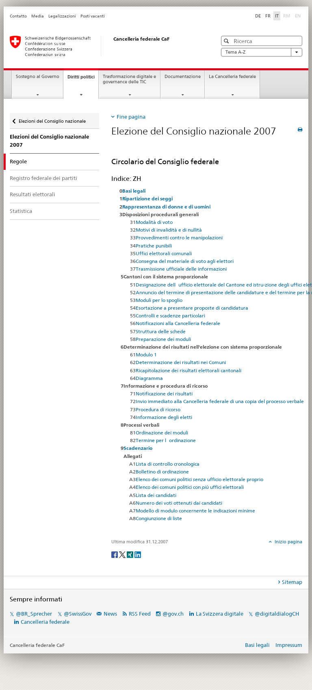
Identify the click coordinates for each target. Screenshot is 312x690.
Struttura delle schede (161, 331)
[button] (227, 41)
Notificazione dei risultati (164, 394)
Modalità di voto (154, 222)
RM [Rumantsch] (286, 16)
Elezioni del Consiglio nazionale (52, 121)
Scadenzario (138, 448)
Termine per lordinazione (166, 440)
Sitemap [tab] (292, 582)
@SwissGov (77, 613)
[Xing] (130, 554)
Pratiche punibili (154, 246)
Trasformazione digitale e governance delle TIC (129, 79)
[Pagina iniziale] (105, 46)
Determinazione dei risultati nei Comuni (181, 362)
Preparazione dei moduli (163, 339)
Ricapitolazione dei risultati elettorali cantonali (188, 370)
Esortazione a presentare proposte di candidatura (192, 308)
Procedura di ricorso (158, 409)
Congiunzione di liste (159, 518)
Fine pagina (131, 116)
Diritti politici (82, 79)
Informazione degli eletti (164, 417)
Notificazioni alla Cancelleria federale (178, 323)
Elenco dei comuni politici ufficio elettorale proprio (199, 479)
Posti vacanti (92, 16)
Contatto (18, 16)
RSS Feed (140, 613)
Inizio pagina (287, 542)
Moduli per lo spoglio (159, 300)
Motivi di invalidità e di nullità (169, 230)
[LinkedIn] (137, 554)
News (110, 613)
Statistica (21, 211)
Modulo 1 (146, 355)
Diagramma (149, 378)
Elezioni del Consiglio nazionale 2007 (49, 140)
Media (37, 16)
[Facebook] (115, 554)
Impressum (288, 645)
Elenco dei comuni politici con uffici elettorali (190, 487)
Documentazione (183, 76)
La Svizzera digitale (219, 613)
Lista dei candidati (156, 495)
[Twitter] (123, 554)
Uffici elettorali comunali (164, 253)
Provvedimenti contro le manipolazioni (179, 237)
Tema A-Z (261, 52)
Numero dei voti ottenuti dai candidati (179, 503)
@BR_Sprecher (34, 613)
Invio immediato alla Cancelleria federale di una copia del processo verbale (220, 401)
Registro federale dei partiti (43, 178)
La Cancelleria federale (232, 76)
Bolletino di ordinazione (162, 472)
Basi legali (257, 645)
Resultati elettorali (32, 194)
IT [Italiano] (277, 16)
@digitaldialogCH (277, 613)
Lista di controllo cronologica (167, 464)
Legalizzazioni (62, 16)
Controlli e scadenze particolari (170, 315)
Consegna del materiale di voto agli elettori (185, 261)
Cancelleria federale (45, 621)
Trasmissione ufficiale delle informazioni (181, 269)
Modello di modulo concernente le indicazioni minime (195, 511)
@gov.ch (173, 613)
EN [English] (298, 16)
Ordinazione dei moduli (162, 433)
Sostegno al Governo (37, 76)
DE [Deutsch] (258, 16)
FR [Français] (268, 16)
